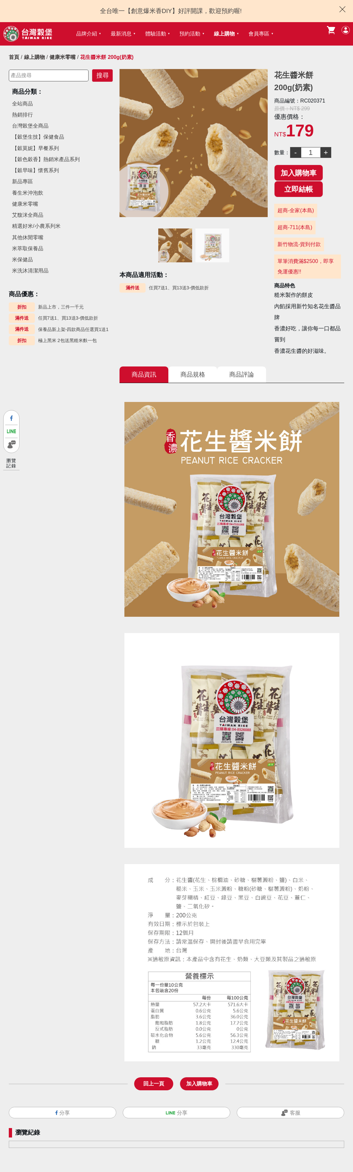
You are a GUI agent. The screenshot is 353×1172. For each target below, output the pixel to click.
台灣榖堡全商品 (30, 126)
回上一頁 (153, 1081)
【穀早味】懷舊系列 (35, 170)
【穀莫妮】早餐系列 (35, 148)
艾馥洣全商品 (27, 215)
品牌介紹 (86, 33)
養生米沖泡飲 (27, 193)
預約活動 (189, 33)
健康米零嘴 (62, 57)
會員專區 (258, 33)
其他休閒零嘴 (27, 237)
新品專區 (22, 181)
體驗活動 (155, 33)
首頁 (14, 57)
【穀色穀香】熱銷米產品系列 (46, 159)
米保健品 (22, 259)
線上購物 (224, 33)
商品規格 (192, 374)
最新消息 (121, 33)
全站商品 (22, 103)
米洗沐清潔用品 (30, 270)
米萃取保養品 (27, 248)
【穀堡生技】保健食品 (38, 137)
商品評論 (241, 374)
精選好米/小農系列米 (36, 226)
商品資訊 (144, 374)
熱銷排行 (22, 114)
